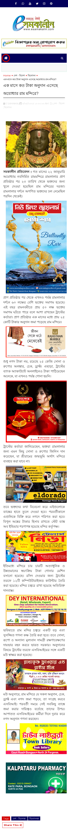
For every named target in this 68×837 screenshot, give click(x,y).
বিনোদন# (34, 818)
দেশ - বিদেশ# (19, 818)
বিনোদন (32, 75)
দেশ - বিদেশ (19, 75)
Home (7, 75)
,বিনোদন (7, 107)
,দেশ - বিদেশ (59, 103)
